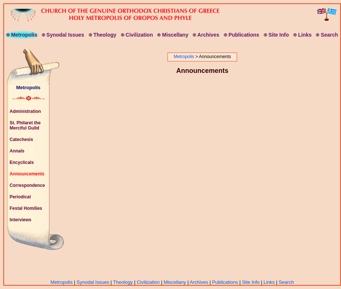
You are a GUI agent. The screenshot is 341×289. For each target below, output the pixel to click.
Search (286, 282)
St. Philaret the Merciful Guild (25, 125)
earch (327, 35)
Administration (25, 111)
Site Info (251, 282)
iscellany (172, 35)
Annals (17, 151)
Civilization (148, 282)
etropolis (21, 35)
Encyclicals (22, 162)
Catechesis (21, 139)
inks (302, 35)
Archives (199, 282)
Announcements (27, 174)
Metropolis (28, 87)
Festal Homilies (26, 208)
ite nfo (276, 35)
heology (103, 35)
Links (268, 282)
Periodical (20, 196)
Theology (123, 282)
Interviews (20, 219)
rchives (206, 35)
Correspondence (27, 185)
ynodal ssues (63, 35)
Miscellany (174, 282)
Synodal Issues (93, 282)
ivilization (137, 35)
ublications (241, 35)
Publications (225, 282)
